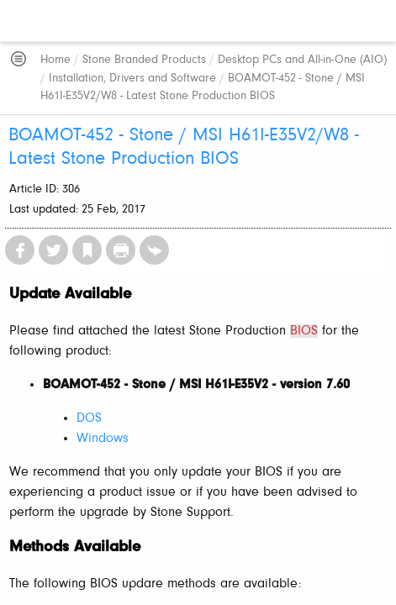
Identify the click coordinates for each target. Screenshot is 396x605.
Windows (103, 438)
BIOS (304, 331)
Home (55, 60)
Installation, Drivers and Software (132, 78)
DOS (89, 418)
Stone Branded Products (144, 60)
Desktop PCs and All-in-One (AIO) (302, 60)
